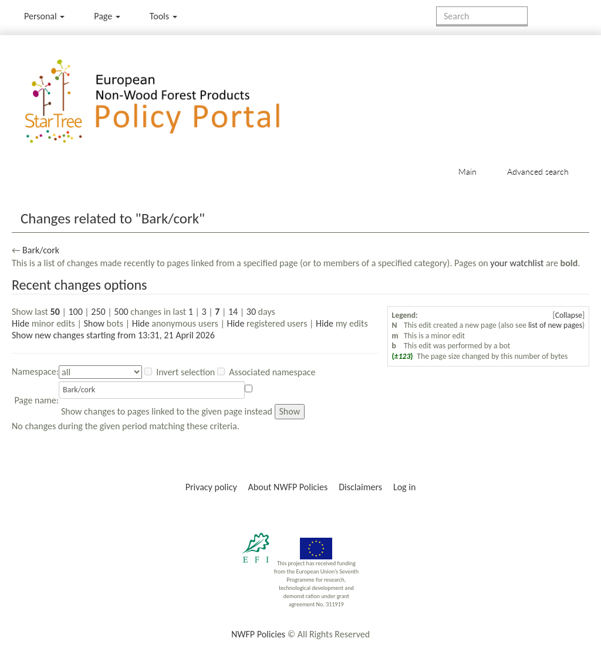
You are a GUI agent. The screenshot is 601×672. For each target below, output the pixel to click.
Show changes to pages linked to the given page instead (166, 411)
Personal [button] (44, 16)
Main (467, 172)
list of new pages (555, 325)
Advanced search (538, 172)
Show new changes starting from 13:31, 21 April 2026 (113, 335)
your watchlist (516, 263)
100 (75, 311)
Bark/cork (40, 250)
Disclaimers (360, 487)
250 (98, 311)
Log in (404, 487)
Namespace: (35, 371)
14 (233, 311)
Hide (20, 323)
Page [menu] (107, 16)
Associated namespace (272, 372)
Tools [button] (163, 16)
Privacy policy (211, 487)
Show (93, 323)
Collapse (568, 315)
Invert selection (185, 372)
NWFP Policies (258, 634)
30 (251, 311)
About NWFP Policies (288, 487)
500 (121, 311)
